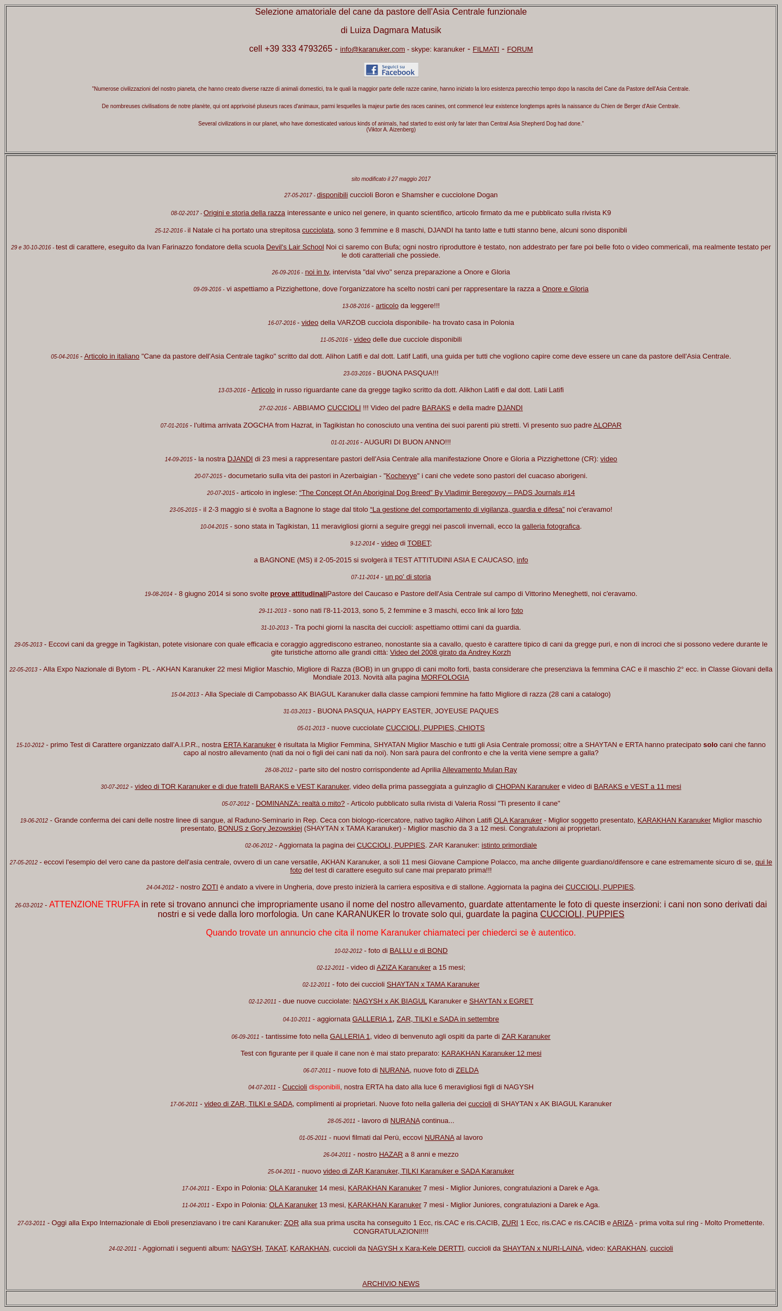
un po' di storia (408, 577)
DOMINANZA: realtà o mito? (300, 803)
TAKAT (276, 1248)
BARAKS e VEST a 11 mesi (638, 786)
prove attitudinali (298, 593)
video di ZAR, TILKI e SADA (248, 1104)
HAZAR (391, 1154)
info (522, 560)
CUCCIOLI (344, 408)
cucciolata (317, 230)
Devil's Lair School (295, 247)
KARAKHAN (309, 1248)
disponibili (332, 195)
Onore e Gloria (565, 289)
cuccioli (479, 1104)
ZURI (510, 1223)
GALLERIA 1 (372, 1019)
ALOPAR (608, 425)
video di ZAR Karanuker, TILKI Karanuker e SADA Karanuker (418, 1171)
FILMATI (486, 49)
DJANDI (510, 408)
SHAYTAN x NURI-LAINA (543, 1248)
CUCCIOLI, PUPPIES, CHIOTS (435, 728)
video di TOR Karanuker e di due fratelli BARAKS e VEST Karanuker (242, 786)
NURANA (394, 1070)
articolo (387, 306)
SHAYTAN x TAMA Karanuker (433, 984)
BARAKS (436, 408)
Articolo (263, 390)
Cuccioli (294, 1087)
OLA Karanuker (518, 820)
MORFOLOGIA (445, 677)
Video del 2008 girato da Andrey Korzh (450, 652)
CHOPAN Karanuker (527, 786)
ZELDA (467, 1070)
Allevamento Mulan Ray (480, 770)
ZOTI (210, 887)
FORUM (520, 49)
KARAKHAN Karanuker (674, 820)
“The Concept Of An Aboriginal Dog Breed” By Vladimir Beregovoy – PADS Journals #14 (437, 492)
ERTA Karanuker (249, 745)
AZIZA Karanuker (404, 967)
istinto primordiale (509, 845)
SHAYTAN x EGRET (501, 1001)
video (309, 322)
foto (518, 610)
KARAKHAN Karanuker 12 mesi (491, 1053)
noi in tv (317, 272)
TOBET (418, 543)
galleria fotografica (551, 526)
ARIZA (623, 1223)
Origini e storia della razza (244, 213)
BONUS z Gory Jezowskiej (260, 828)
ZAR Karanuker (526, 1036)
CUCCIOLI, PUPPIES (391, 845)
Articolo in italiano (112, 356)
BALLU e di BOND (418, 950)
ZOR (291, 1223)
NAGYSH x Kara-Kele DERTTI (416, 1248)
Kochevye (401, 476)
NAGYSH (247, 1248)
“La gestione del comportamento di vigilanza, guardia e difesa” (467, 509)
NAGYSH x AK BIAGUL (390, 1001)
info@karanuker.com (372, 49)
